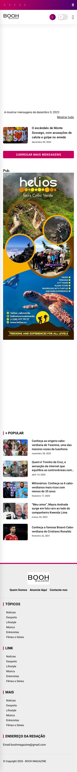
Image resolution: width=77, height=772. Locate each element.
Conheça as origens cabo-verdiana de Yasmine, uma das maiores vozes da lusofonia (52, 445)
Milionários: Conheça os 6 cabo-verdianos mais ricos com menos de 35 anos (53, 487)
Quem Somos (18, 590)
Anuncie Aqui (38, 590)
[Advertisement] (38, 69)
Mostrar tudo (65, 117)
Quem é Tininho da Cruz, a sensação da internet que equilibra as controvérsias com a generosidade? (52, 466)
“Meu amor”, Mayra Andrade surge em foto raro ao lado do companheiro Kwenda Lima (51, 508)
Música (10, 627)
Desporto (11, 617)
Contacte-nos (58, 590)
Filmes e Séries (15, 637)
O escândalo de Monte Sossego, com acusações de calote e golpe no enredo (52, 132)
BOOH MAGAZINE (35, 761)
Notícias (11, 612)
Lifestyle (11, 622)
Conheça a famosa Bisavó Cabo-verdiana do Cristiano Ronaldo (53, 529)
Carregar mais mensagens (38, 154)
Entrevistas (12, 632)
